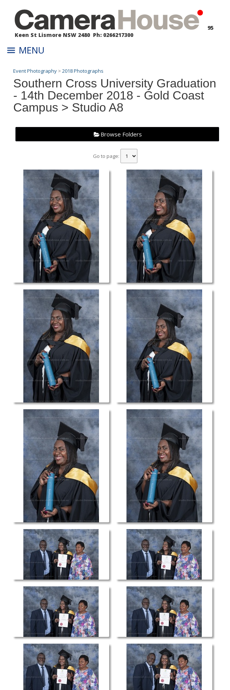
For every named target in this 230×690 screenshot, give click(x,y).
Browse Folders (121, 134)
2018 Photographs (83, 70)
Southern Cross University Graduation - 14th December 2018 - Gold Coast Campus (114, 95)
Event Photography (35, 70)
